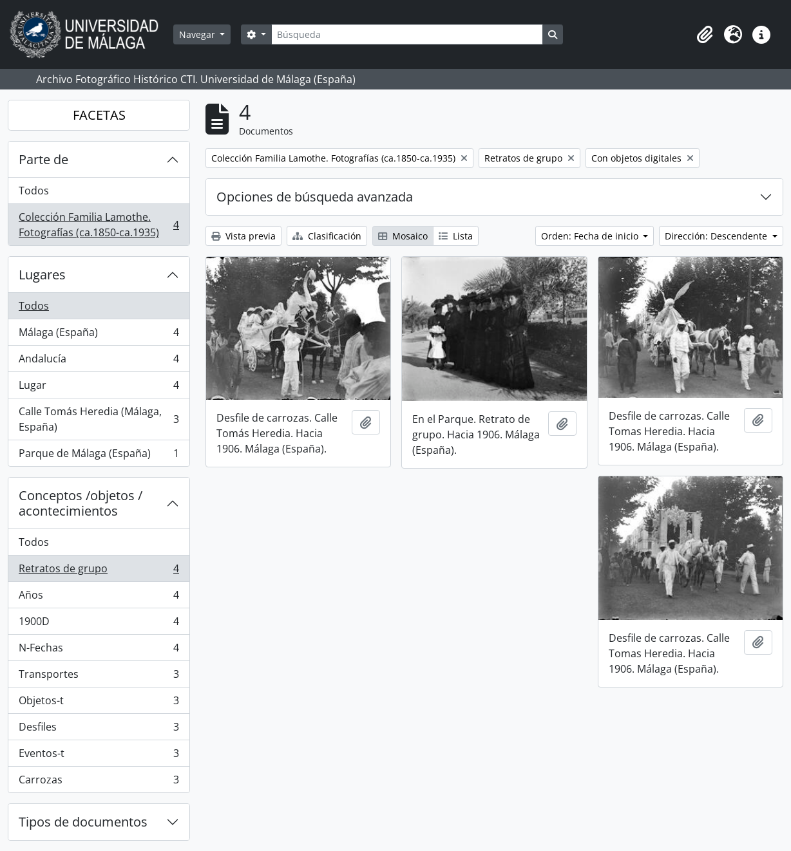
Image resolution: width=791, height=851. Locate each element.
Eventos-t (98, 756)
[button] (705, 35)
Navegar (198, 34)
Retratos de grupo (98, 571)
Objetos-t (98, 703)
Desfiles (98, 729)
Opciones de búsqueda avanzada (314, 196)
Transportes (98, 676)
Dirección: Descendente (717, 236)
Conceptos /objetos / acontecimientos (80, 503)
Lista (456, 236)
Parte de (43, 159)
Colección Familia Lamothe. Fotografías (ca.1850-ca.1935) (98, 224)
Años (98, 597)
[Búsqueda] (407, 34)
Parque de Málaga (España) (98, 455)
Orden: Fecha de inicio (591, 236)
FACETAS (99, 115)
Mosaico (403, 236)
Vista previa (243, 236)
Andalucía (98, 361)
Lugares (42, 274)
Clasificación (326, 236)
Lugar (98, 387)
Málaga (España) (98, 335)
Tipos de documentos (83, 821)
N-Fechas (98, 650)
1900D (98, 624)
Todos (34, 190)
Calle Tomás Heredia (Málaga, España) (98, 419)
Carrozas (98, 782)
